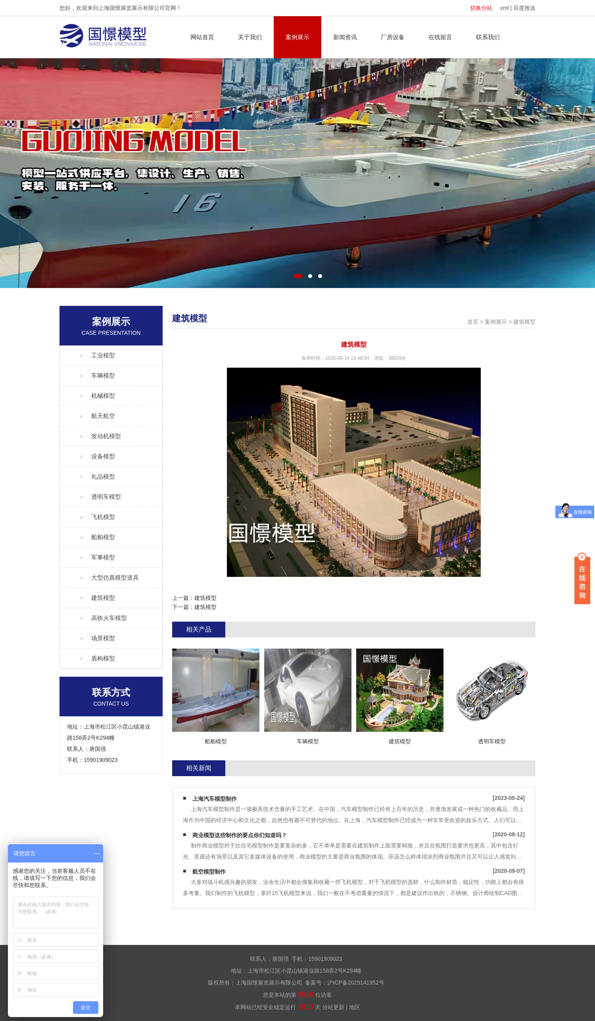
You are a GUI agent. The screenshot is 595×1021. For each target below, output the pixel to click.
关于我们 (250, 37)
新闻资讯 (345, 37)
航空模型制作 (209, 871)
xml (504, 8)
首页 (472, 322)
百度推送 (524, 8)
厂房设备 (393, 37)
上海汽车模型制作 (214, 799)
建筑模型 (524, 322)
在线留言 (440, 37)
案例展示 (297, 37)
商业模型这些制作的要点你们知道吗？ (239, 835)
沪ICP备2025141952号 (355, 982)
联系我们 (488, 37)
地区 (354, 1007)
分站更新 (333, 1007)
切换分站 (481, 8)
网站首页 (202, 37)
